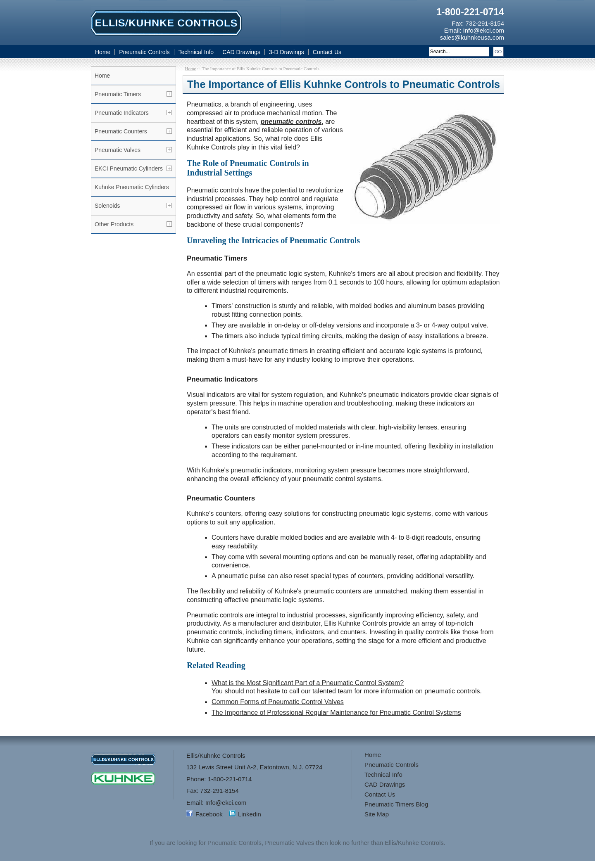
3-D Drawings (286, 52)
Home (102, 52)
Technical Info (196, 52)
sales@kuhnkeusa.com (472, 37)
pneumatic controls (291, 121)
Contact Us (327, 52)
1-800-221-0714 (470, 12)
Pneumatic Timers (118, 94)
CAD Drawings (241, 52)
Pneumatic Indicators (122, 112)
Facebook (209, 814)
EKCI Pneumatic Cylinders (129, 168)
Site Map (376, 814)
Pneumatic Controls (144, 52)
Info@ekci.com (483, 30)
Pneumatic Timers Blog (396, 804)
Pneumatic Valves (117, 150)
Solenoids (107, 205)
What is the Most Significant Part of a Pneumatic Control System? (308, 682)
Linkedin (249, 814)
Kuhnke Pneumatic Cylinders (132, 187)
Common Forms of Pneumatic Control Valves (278, 701)
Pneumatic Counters (121, 131)
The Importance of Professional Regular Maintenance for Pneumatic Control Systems (336, 712)
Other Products (114, 224)
